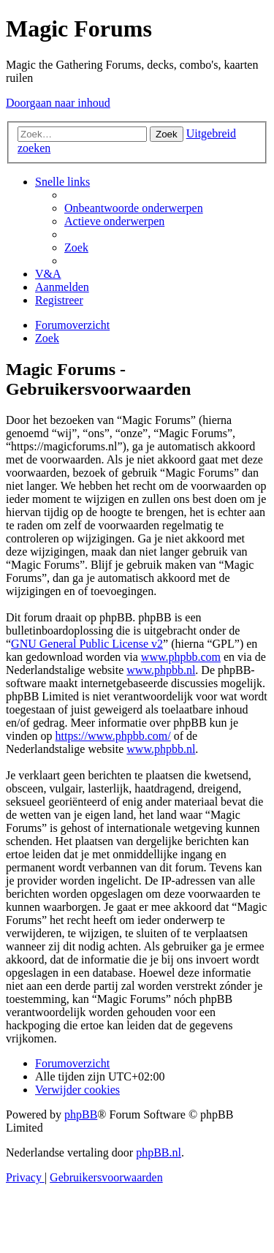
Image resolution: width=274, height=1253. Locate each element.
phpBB (80, 1114)
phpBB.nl (158, 1152)
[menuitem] (133, 208)
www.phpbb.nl (160, 670)
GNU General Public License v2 (87, 643)
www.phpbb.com (181, 657)
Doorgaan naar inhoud (58, 102)
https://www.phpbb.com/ (113, 736)
